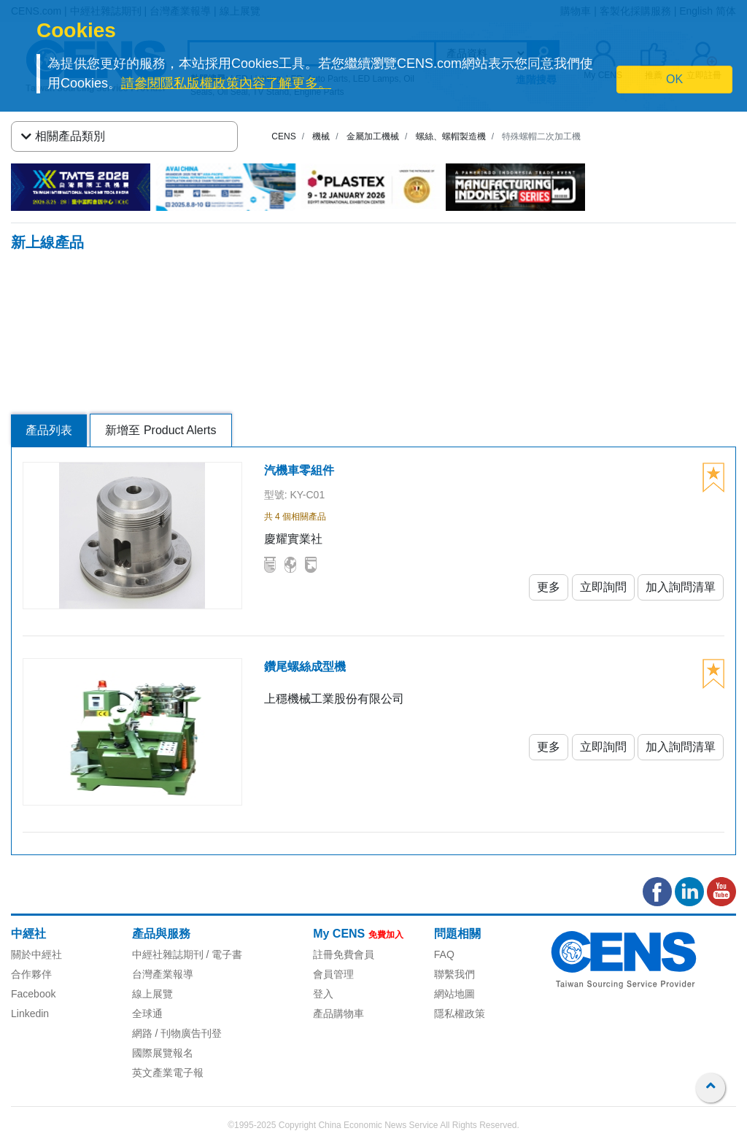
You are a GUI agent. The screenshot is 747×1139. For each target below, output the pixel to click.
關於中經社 (36, 954)
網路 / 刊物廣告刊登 (177, 1033)
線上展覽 (152, 994)
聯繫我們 (454, 974)
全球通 (147, 1013)
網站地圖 (454, 994)
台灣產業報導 (162, 974)
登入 (323, 994)
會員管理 (333, 974)
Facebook (33, 994)
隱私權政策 (459, 1013)
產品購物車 (338, 1013)
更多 (548, 587)
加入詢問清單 (681, 587)
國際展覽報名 (162, 1053)
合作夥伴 (31, 974)
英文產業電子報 (168, 1072)
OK (674, 79)
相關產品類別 (63, 136)
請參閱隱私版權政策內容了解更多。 (226, 83)
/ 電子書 (223, 954)
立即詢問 (603, 587)
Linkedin (30, 1013)
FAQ (444, 954)
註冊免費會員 (343, 954)
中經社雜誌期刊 (168, 954)
